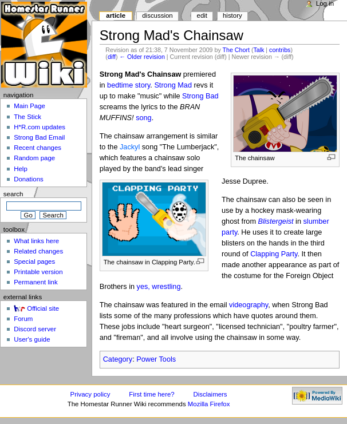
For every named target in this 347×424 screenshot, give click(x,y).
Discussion (157, 15)
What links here (36, 240)
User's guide (32, 339)
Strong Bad (200, 96)
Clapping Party (273, 254)
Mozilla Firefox (209, 404)
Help (20, 168)
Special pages (34, 261)
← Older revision (141, 56)
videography (248, 305)
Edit (202, 15)
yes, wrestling (159, 287)
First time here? (151, 394)
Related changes (38, 251)
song (144, 118)
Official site (43, 308)
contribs (279, 49)
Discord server (35, 329)
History (232, 15)
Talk (258, 49)
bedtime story (128, 85)
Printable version (38, 271)
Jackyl (130, 147)
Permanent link (35, 282)
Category (117, 359)
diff (112, 56)
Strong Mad (173, 85)
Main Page (29, 105)
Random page (34, 157)
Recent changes (37, 147)
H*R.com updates (39, 127)
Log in (325, 3)
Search (13, 194)
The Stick (27, 116)
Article (115, 15)
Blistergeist (276, 221)
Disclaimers (210, 394)
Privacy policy (90, 394)
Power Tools (156, 359)
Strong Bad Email (39, 137)
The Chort (236, 49)
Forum (23, 318)
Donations (29, 179)
